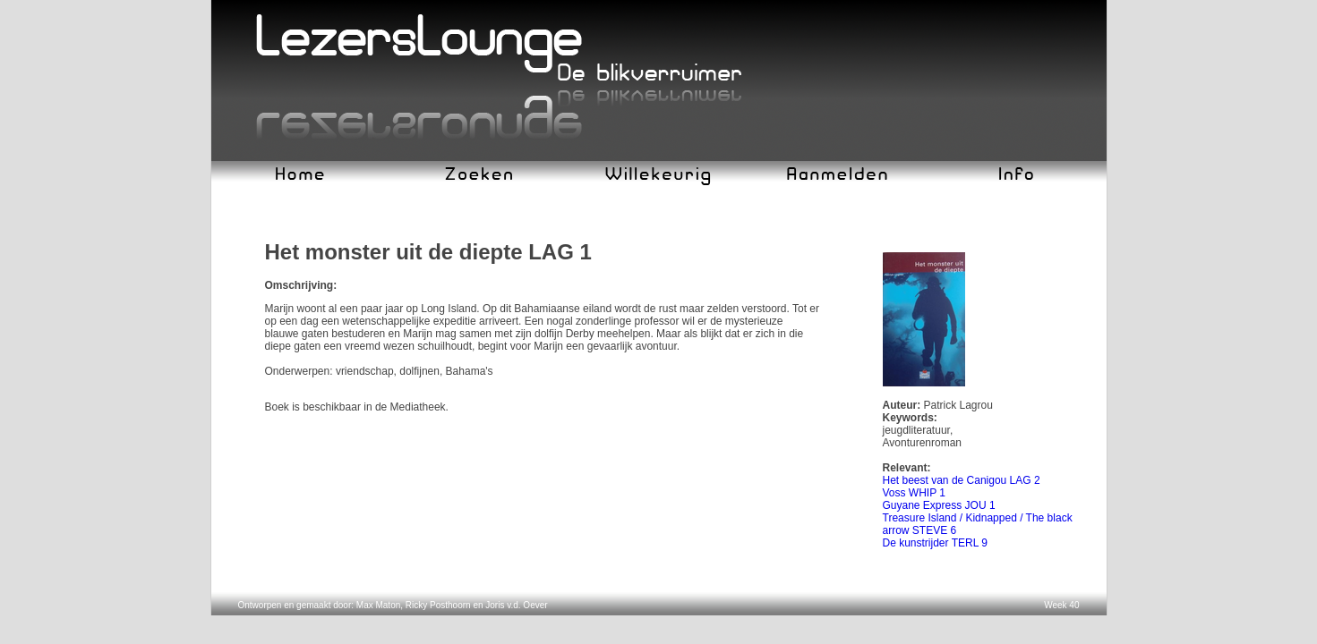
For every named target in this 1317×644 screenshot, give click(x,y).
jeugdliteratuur (916, 430)
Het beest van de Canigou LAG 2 (961, 480)
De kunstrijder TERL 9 (935, 543)
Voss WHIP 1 (914, 493)
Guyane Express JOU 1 (939, 505)
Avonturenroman (922, 442)
